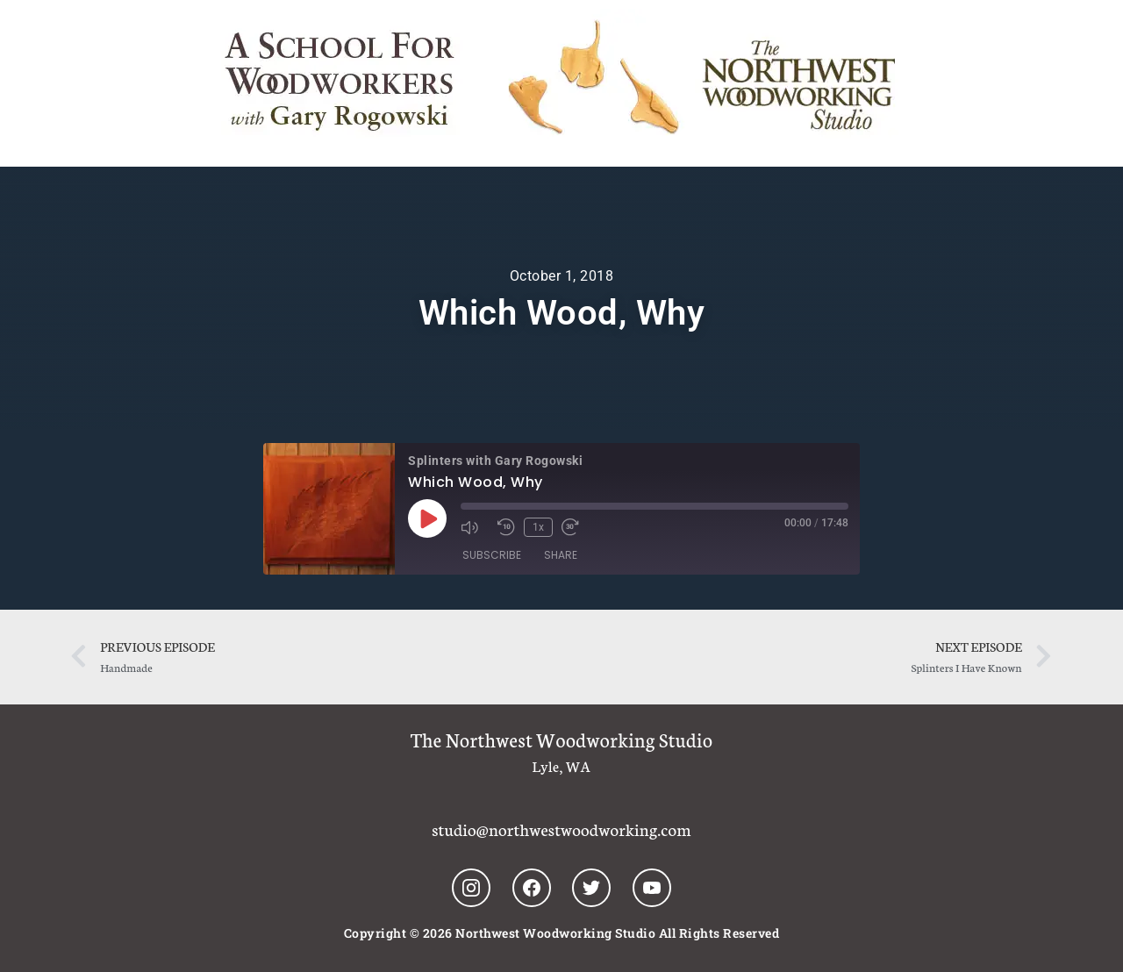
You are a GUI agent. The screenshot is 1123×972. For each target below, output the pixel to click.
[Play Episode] (427, 518)
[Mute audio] (475, 527)
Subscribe (491, 554)
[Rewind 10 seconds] (506, 527)
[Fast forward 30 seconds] (576, 527)
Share (560, 554)
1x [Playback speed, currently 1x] (538, 527)
